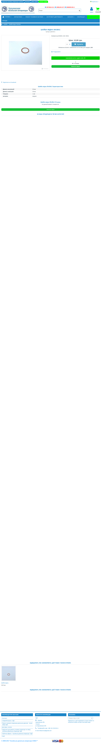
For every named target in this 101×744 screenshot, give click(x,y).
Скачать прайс (43, 1)
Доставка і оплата (7, 727)
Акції (3, 736)
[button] (18, 17)
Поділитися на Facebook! (9, 82)
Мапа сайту (34, 1)
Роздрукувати (57, 51)
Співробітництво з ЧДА (8, 720)
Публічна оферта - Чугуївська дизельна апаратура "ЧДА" (17, 733)
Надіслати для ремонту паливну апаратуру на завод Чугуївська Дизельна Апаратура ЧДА (16, 730)
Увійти (91, 12)
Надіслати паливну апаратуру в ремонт (12, 1)
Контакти (27, 1)
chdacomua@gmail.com (45, 730)
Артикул (48, 31)
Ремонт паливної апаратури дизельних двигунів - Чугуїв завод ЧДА (17, 724)
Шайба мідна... (5, 683)
